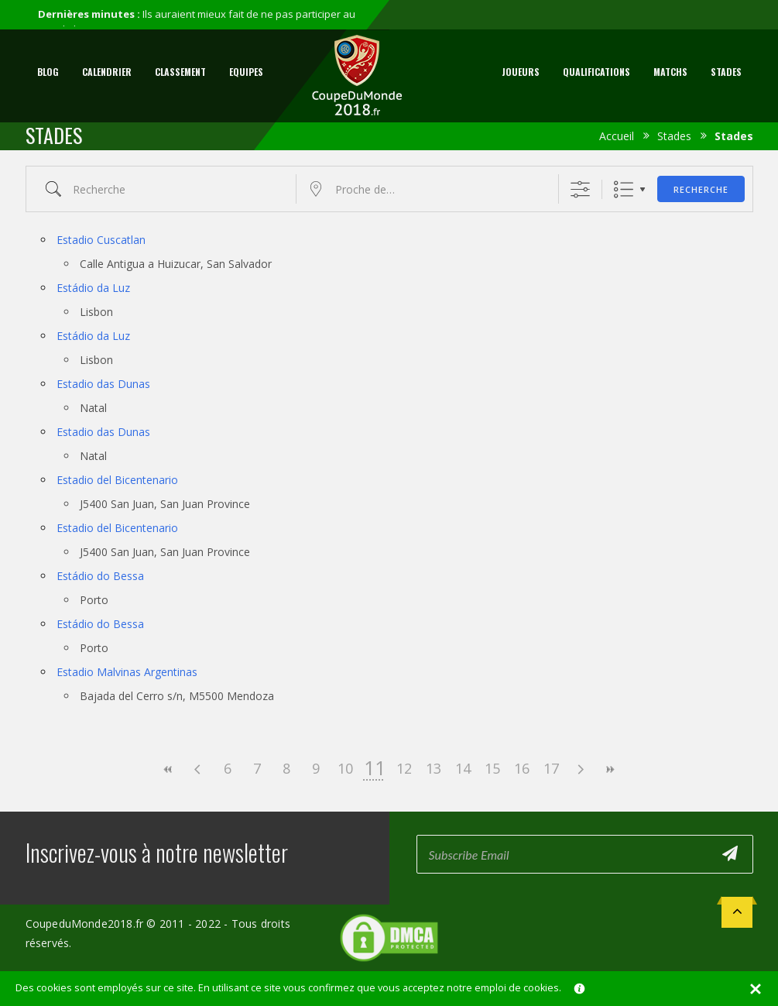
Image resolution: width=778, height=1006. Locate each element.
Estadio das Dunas (103, 383)
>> (610, 769)
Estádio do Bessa (100, 575)
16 (522, 768)
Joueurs (521, 71)
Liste (623, 189)
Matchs (670, 71)
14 (463, 768)
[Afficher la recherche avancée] (580, 189)
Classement (180, 71)
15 (492, 768)
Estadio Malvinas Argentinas (127, 671)
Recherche (700, 189)
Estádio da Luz (93, 287)
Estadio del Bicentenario (117, 479)
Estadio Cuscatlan (101, 239)
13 (433, 768)
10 (345, 768)
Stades (726, 71)
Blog (48, 71)
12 (404, 768)
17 (551, 768)
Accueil (616, 136)
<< (168, 769)
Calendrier (107, 71)
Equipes (246, 71)
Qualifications (596, 71)
